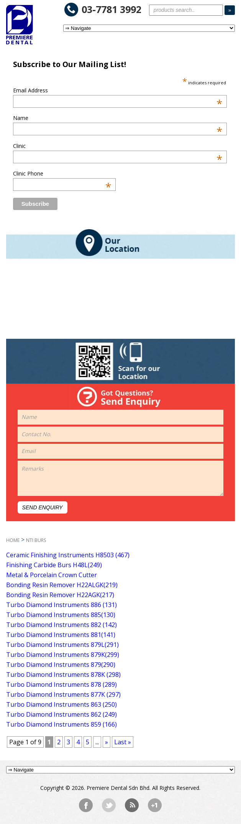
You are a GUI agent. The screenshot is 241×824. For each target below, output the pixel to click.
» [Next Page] (106, 742)
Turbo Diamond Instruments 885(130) (60, 615)
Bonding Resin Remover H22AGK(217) (60, 595)
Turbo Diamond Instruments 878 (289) (61, 684)
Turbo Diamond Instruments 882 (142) (61, 624)
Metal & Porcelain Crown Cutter (51, 575)
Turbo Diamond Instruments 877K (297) (63, 694)
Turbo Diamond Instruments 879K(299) (62, 654)
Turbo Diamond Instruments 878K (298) (63, 674)
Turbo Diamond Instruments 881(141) (60, 634)
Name (117, 117)
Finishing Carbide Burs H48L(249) (54, 565)
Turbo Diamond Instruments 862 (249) (61, 714)
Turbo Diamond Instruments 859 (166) (61, 724)
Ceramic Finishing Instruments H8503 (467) (68, 555)
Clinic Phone (62, 173)
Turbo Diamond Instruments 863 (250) (61, 704)
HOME (13, 540)
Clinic (117, 145)
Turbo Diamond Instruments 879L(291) (62, 644)
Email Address (117, 90)
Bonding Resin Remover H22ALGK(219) (62, 585)
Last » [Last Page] (122, 742)
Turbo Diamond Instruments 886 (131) (61, 605)
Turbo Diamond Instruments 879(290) (60, 664)
